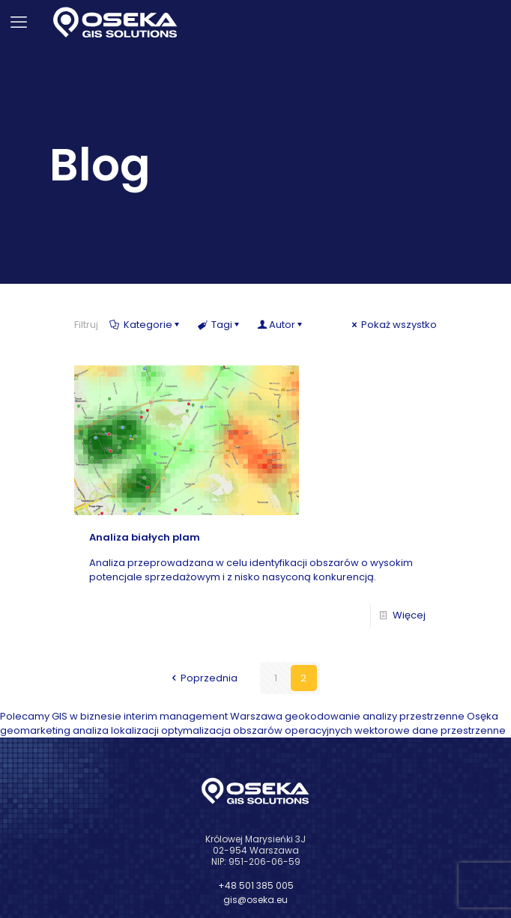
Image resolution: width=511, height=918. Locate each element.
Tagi (220, 324)
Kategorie (146, 324)
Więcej (409, 615)
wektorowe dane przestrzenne (430, 730)
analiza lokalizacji (116, 730)
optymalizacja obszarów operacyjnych (256, 730)
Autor (281, 324)
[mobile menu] (20, 22)
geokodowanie (322, 716)
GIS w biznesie (86, 716)
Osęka (482, 716)
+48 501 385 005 (256, 885)
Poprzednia (203, 678)
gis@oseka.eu (255, 899)
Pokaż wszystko (393, 324)
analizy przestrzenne (414, 716)
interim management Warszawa (203, 716)
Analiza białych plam (144, 537)
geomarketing (35, 730)
